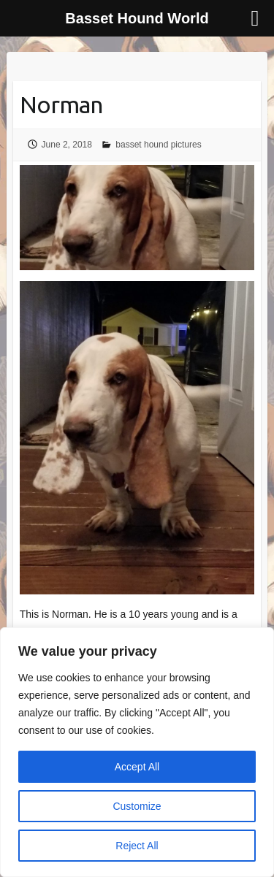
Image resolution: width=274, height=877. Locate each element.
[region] (137, 752)
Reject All (136, 845)
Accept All (137, 767)
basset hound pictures (158, 144)
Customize (137, 806)
